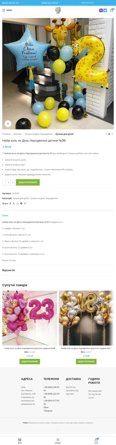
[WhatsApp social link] (17, 204)
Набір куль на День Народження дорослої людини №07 (86, 350)
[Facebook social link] (10, 204)
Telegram (48, 413)
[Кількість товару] (8, 182)
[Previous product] (106, 134)
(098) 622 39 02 (50, 3)
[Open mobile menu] (7, 10)
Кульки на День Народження (38, 134)
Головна (6, 134)
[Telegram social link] (21, 204)
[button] (29, 364)
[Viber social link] (25, 204)
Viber (46, 410)
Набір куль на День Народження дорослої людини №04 (29, 350)
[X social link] (14, 204)
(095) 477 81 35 (87, 3)
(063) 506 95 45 (10, 3)
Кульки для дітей (64, 134)
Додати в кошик (28, 182)
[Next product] (112, 134)
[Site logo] (58, 10)
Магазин (17, 134)
